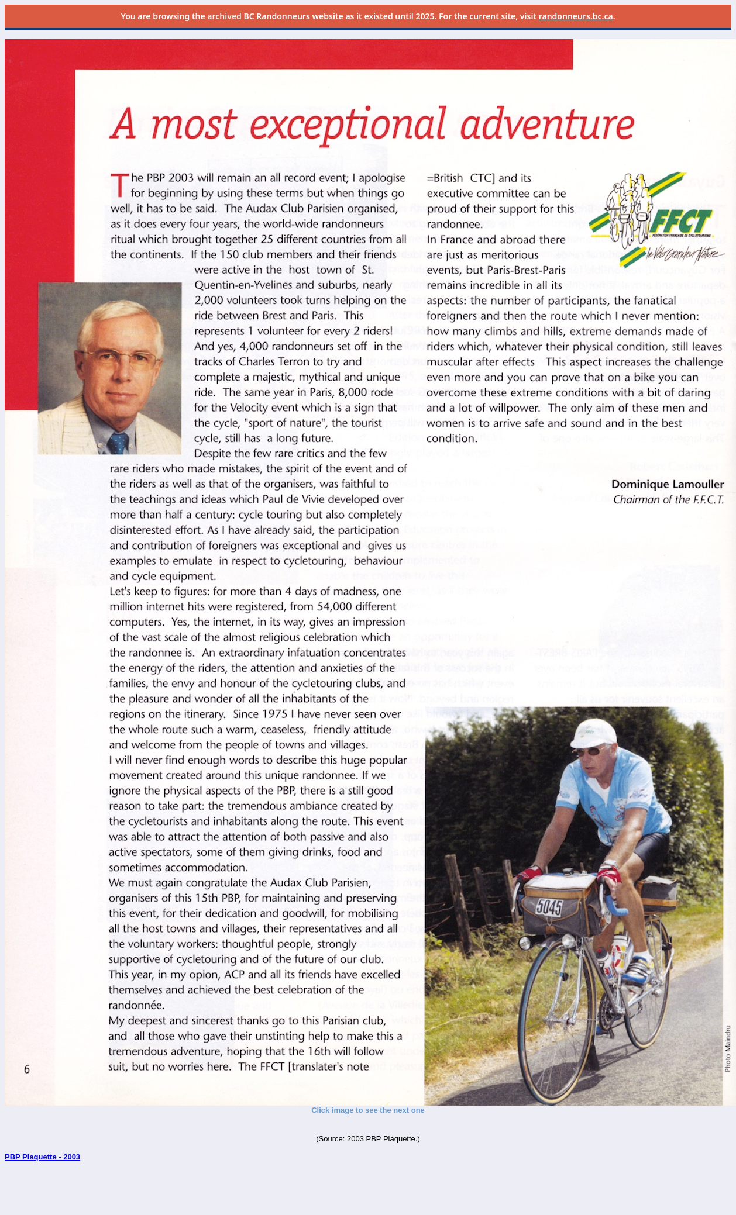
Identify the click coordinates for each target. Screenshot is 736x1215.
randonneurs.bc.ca (576, 16)
